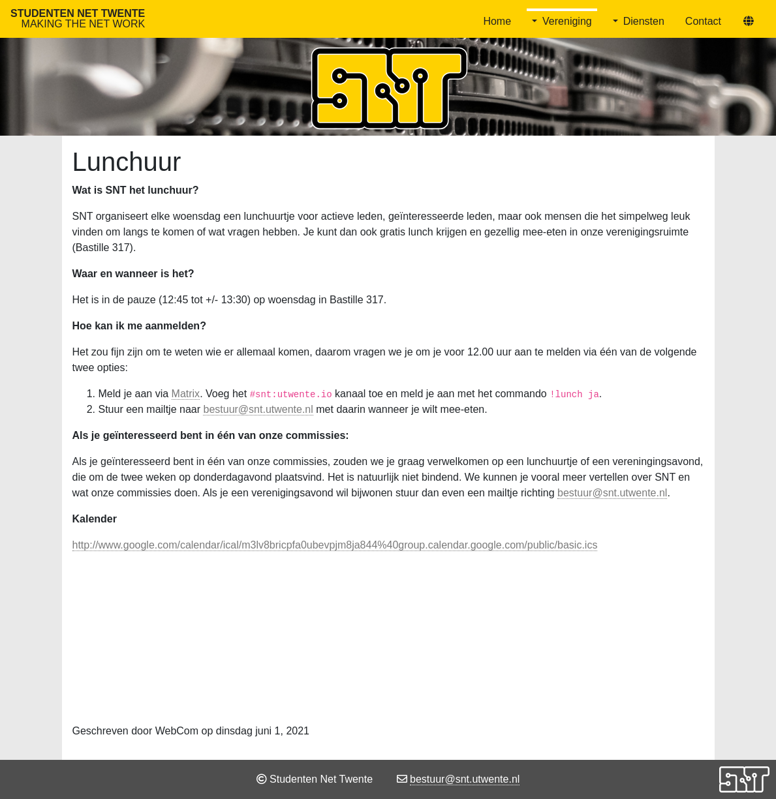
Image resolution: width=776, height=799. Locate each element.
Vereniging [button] (567, 21)
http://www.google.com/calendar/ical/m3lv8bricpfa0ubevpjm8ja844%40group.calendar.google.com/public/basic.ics (335, 544)
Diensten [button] (643, 21)
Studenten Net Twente (77, 18)
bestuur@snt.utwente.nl (258, 409)
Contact (703, 21)
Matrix (186, 393)
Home (497, 21)
